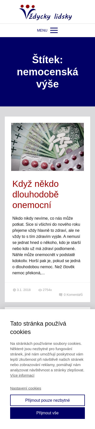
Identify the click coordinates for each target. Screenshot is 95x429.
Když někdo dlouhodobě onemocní (35, 194)
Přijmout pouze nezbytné (47, 400)
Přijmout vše (47, 413)
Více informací (22, 375)
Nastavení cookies (25, 388)
